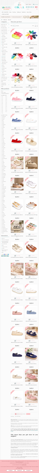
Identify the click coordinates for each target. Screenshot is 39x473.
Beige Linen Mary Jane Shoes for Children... (17, 278)
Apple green (4, 181)
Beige (3, 134)
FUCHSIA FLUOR (5, 231)
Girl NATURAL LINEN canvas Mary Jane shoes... (31, 87)
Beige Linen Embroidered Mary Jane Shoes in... (17, 236)
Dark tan (3, 165)
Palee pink (3, 227)
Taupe (3, 184)
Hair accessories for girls (4, 34)
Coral (3, 139)
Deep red (3, 138)
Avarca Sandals (4, 38)
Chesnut (3, 201)
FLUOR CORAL (4, 230)
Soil (2, 159)
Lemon (3, 208)
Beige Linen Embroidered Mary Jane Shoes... (31, 172)
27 (6, 100)
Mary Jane (3, 56)
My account (35, 4)
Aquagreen (3, 124)
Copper (3, 204)
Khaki (3, 180)
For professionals (4, 243)
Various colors (4, 207)
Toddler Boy (24, 12)
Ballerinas (3, 39)
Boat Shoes (4, 59)
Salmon (3, 151)
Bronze (3, 119)
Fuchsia (3, 127)
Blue (3, 120)
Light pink (3, 177)
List (37, 26)
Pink (3, 135)
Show (11, 25)
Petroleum (3, 222)
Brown (3, 154)
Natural (3, 193)
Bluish (3, 212)
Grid (35, 26)
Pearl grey (3, 147)
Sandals (3, 66)
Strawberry (3, 155)
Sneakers (3, 75)
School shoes (4, 50)
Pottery (3, 216)
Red (2, 128)
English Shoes (4, 74)
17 (6, 107)
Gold (3, 131)
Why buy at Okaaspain (5, 239)
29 (6, 102)
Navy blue (3, 170)
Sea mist (3, 226)
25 (6, 99)
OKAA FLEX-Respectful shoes (4, 61)
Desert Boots (4, 63)
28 (2, 102)
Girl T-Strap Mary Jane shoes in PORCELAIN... (17, 257)
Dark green (3, 143)
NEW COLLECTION (5, 12)
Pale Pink (3, 224)
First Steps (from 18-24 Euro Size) (4, 28)
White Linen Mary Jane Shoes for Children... (17, 406)
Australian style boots (4, 48)
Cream (3, 146)
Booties (3, 42)
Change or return (4, 246)
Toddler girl (19, 12)
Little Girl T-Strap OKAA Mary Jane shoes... (31, 193)
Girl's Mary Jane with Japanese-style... (17, 44)
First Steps (14, 12)
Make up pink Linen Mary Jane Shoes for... (31, 278)
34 (6, 106)
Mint (3, 203)
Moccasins (3, 57)
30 (2, 103)
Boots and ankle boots (4, 45)
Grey (3, 136)
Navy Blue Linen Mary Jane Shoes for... (17, 363)
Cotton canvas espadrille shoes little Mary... (17, 87)
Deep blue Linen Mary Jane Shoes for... (31, 342)
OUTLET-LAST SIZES (5, 14)
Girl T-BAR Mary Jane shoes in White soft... (17, 214)
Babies (10, 12)
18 (2, 107)
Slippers (3, 69)
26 (2, 100)
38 (2, 110)
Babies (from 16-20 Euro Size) (4, 25)
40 (2, 111)
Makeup (3, 220)
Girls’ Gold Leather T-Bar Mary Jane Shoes (17, 172)
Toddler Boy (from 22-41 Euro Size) (4, 78)
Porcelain (3, 189)
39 (6, 110)
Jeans (3, 178)
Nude (3, 185)
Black (3, 132)
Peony (3, 223)
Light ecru (3, 192)
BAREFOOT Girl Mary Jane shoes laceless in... (17, 109)
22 (2, 98)
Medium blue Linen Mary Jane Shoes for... (31, 321)
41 (6, 111)
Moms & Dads (29, 12)
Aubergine (3, 196)
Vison (3, 150)
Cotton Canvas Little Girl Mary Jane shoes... (31, 44)
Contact (3, 248)
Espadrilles (4, 36)
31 (6, 103)
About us (3, 238)
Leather (3, 162)
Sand (3, 161)
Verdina (3, 142)
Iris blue (3, 157)
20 (2, 96)
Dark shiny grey (4, 158)
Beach (3, 65)
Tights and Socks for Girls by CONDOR (4, 53)
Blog (2, 252)
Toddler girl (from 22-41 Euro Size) (4, 31)
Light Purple (4, 116)
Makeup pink (4, 188)
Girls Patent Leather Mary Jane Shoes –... (17, 193)
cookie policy (24, 464)
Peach (3, 219)
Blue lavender (4, 166)
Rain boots (4, 41)
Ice (2, 211)
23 (6, 98)
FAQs (2, 245)
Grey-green (4, 173)
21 (6, 96)
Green (3, 123)
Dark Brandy (4, 174)
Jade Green (4, 215)
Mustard (3, 200)
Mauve (3, 169)
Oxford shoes (4, 68)
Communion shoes (4, 72)
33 (2, 106)
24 (2, 99)
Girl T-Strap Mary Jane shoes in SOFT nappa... (31, 214)
